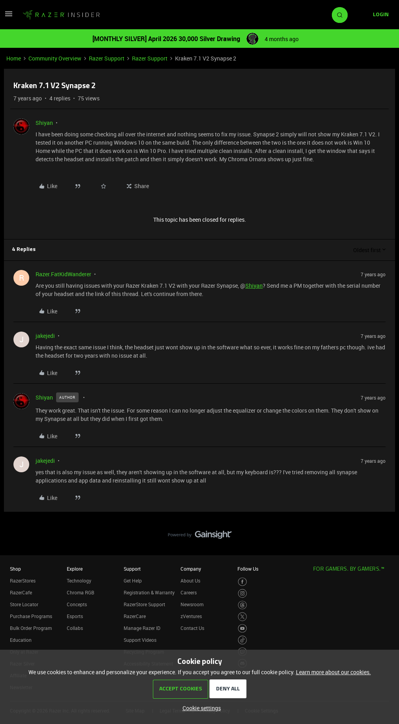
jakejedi (45, 335)
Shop (15, 569)
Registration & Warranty (149, 592)
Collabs (75, 628)
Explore (75, 569)
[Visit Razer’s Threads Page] (242, 605)
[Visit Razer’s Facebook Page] (242, 582)
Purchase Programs (31, 616)
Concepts (77, 604)
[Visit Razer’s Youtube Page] (242, 629)
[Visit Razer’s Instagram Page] (242, 593)
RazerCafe (21, 592)
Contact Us (192, 628)
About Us (190, 580)
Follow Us (247, 569)
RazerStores (23, 580)
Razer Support (106, 58)
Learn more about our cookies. (333, 672)
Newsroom (192, 604)
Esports (75, 616)
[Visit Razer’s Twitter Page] (242, 617)
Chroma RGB (80, 592)
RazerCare (135, 616)
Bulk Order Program (31, 628)
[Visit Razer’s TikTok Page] (242, 640)
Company (191, 569)
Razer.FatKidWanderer (63, 274)
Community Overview (54, 58)
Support (132, 569)
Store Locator (24, 604)
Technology (79, 580)
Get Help (133, 580)
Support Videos (140, 640)
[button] (8, 16)
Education (21, 640)
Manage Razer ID (142, 628)
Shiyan (44, 122)
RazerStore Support (144, 604)
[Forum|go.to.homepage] (61, 15)
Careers (189, 592)
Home (13, 58)
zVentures (191, 616)
